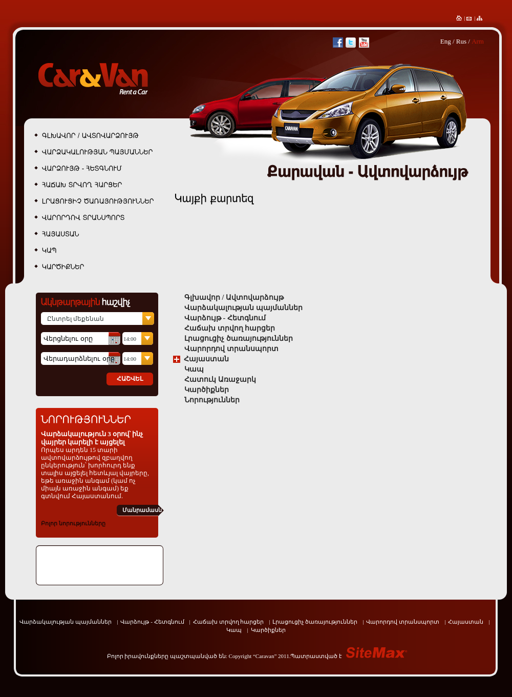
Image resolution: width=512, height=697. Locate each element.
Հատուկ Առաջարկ (220, 379)
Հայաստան (206, 359)
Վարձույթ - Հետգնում (225, 318)
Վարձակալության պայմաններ (243, 308)
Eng (445, 41)
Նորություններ (212, 400)
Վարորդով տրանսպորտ (231, 349)
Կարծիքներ (206, 390)
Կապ (194, 369)
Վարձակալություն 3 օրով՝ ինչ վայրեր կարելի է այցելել (92, 438)
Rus (461, 41)
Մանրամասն (142, 510)
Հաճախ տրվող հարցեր (229, 328)
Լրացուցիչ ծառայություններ (238, 338)
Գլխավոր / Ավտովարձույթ (234, 297)
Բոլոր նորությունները (73, 523)
